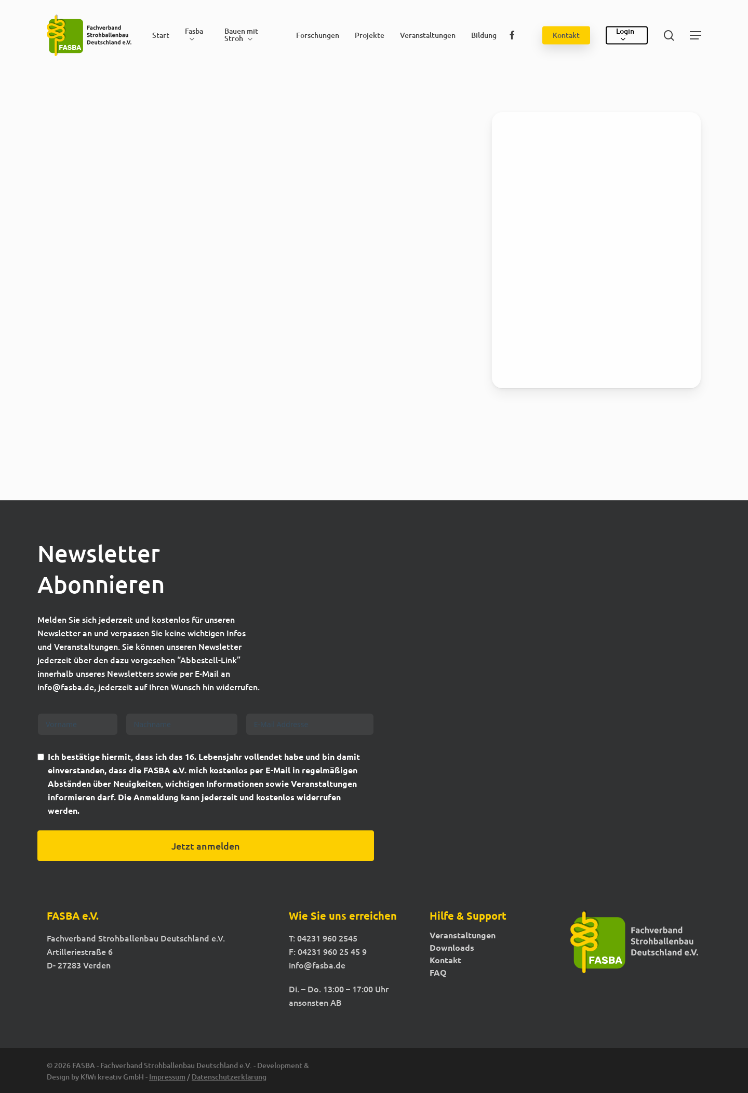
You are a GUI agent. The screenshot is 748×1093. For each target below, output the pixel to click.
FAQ (438, 972)
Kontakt (445, 960)
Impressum (167, 1077)
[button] (695, 35)
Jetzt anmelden (205, 846)
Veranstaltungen (463, 935)
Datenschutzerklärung (229, 1077)
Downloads (452, 948)
